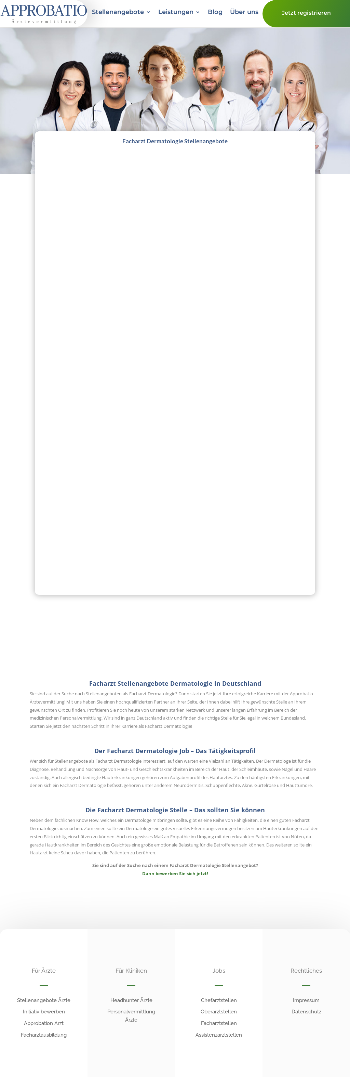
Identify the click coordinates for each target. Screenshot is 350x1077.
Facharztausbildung (44, 1035)
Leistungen (175, 13)
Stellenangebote (118, 13)
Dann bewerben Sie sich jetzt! (175, 873)
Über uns (244, 13)
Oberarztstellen (219, 1012)
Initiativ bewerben (44, 1012)
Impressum (306, 1000)
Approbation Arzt (44, 1023)
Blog (215, 13)
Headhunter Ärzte (131, 1000)
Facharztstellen (219, 1023)
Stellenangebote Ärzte (43, 1000)
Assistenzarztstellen (219, 1035)
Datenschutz (306, 1012)
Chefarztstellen (219, 1000)
